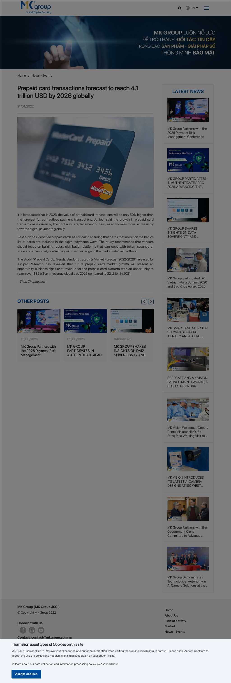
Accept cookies (26, 674)
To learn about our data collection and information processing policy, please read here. (65, 664)
